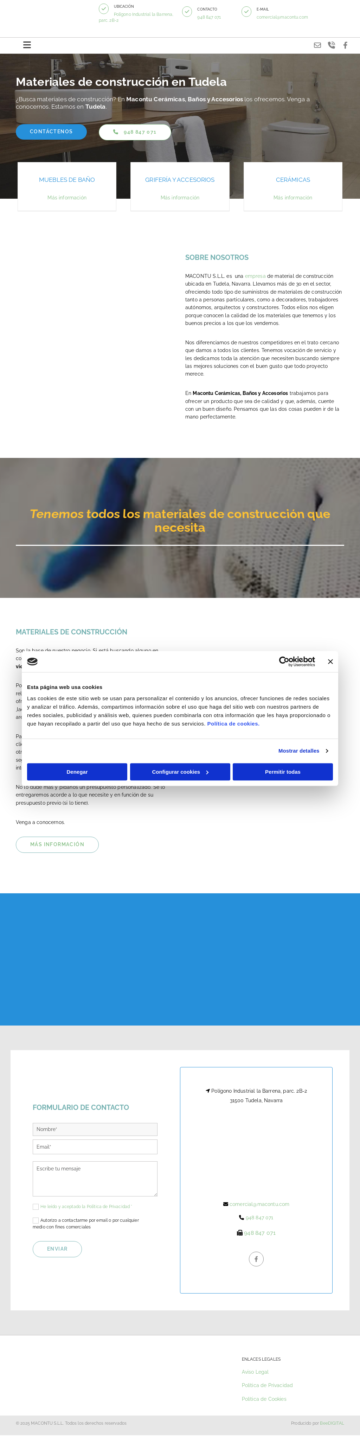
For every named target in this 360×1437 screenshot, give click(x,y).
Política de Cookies (264, 1401)
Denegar (77, 772)
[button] (108, 9)
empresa (255, 278)
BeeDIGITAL (332, 1425)
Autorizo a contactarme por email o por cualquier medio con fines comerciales (86, 1226)
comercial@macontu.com (284, 17)
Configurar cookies (180, 772)
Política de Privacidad (267, 1387)
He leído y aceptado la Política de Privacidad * (86, 1208)
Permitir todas (283, 772)
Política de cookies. (233, 724)
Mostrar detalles (299, 751)
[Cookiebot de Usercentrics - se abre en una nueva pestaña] (284, 661)
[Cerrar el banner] (330, 661)
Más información (66, 200)
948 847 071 (212, 17)
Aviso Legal (255, 1374)
